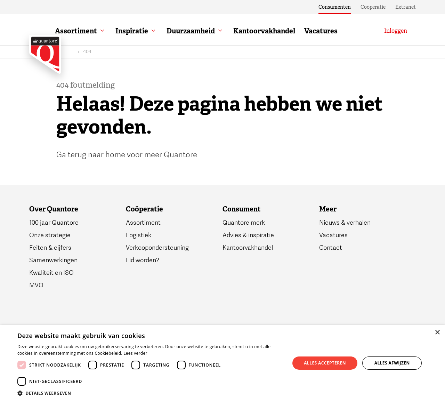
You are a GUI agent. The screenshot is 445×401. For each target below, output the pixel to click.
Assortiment (97, 30)
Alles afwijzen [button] (392, 363)
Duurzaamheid (211, 30)
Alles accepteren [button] (325, 363)
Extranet (405, 7)
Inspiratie (152, 30)
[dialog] (222, 363)
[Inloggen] (395, 31)
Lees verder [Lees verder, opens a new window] (135, 353)
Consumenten (334, 7)
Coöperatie (373, 7)
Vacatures (341, 30)
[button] (149, 393)
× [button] (437, 332)
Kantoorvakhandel (285, 30)
